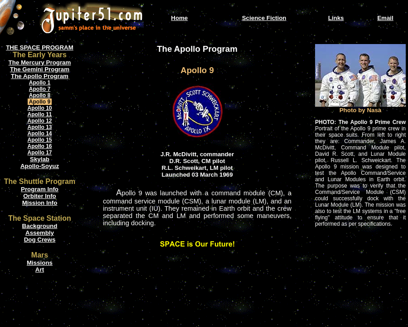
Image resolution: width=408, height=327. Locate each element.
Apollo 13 (39, 127)
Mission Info (40, 202)
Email (385, 18)
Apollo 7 (39, 89)
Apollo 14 (39, 133)
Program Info (39, 189)
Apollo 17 (39, 152)
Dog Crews (40, 239)
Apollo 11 (39, 114)
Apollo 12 (39, 121)
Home (179, 18)
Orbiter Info (39, 196)
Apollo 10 (39, 108)
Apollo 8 (39, 95)
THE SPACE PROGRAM (39, 47)
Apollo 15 (39, 140)
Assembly (39, 232)
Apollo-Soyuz (39, 166)
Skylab (39, 159)
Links (336, 18)
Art (39, 269)
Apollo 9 (39, 102)
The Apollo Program (39, 76)
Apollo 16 (39, 146)
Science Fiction (264, 18)
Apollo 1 (39, 82)
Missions (40, 262)
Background (40, 226)
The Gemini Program (39, 69)
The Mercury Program (40, 62)
